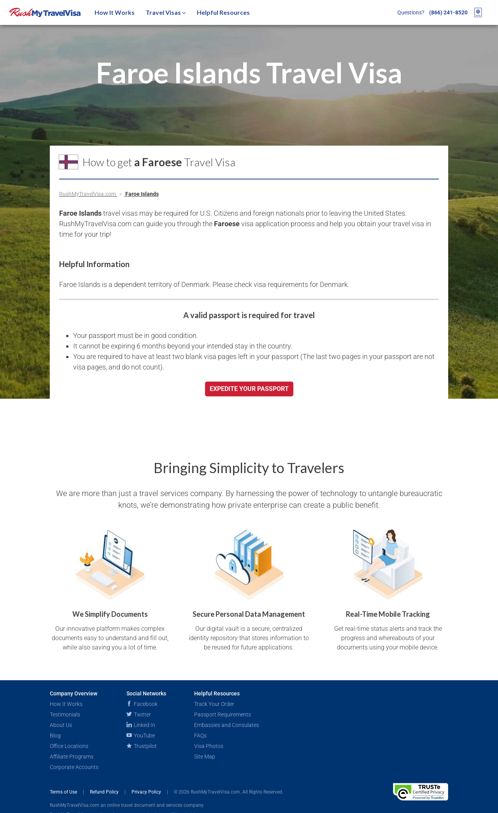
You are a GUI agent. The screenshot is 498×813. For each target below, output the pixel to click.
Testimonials (65, 714)
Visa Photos (208, 746)
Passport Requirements (222, 714)
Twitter (138, 714)
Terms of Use (64, 792)
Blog (55, 735)
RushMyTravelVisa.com (88, 194)
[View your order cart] (478, 12)
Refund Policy (105, 792)
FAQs (200, 735)
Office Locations (69, 746)
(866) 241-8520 (448, 12)
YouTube (140, 735)
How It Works (115, 12)
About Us (61, 725)
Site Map (204, 756)
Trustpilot (141, 746)
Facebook (142, 704)
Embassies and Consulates (226, 725)
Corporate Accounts (74, 767)
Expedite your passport (249, 388)
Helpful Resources (223, 12)
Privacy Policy (147, 792)
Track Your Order (214, 704)
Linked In (140, 725)
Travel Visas (166, 12)
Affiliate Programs (71, 756)
